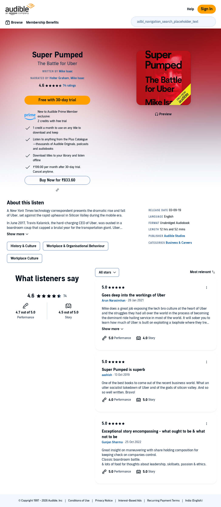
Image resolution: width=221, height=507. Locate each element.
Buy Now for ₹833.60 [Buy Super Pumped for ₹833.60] (57, 180)
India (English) (194, 500)
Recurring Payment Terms (163, 500)
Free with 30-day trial (57, 100)
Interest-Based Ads (130, 500)
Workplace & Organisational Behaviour (76, 246)
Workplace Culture (24, 258)
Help (190, 9)
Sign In (206, 9)
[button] (57, 190)
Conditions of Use (79, 500)
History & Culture (23, 246)
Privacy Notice (104, 500)
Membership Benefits (42, 22)
